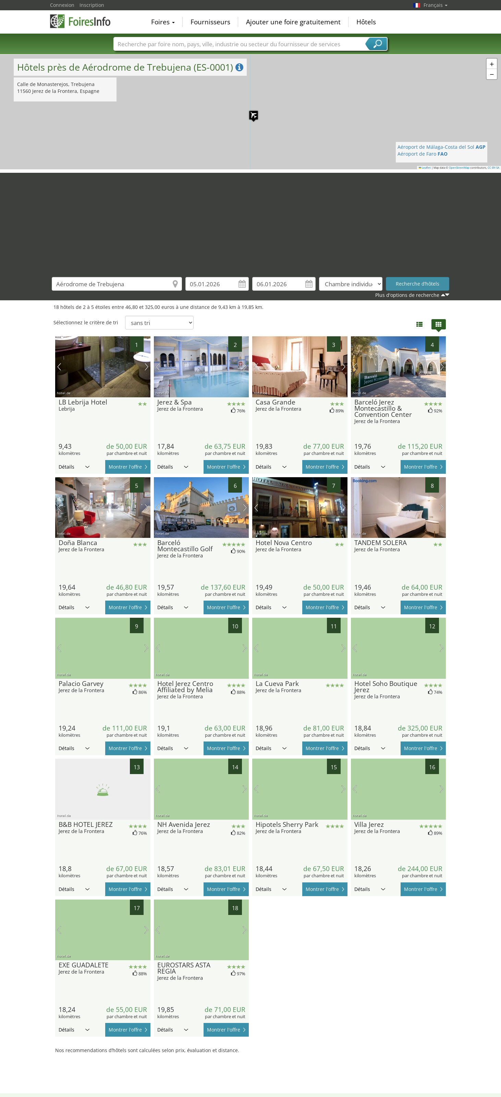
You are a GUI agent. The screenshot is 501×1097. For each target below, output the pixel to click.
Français (436, 5)
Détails (74, 466)
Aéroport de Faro (423, 153)
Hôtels (366, 21)
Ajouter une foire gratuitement (293, 21)
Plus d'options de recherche (407, 295)
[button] (250, 112)
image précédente (59, 367)
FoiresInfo (84, 21)
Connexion (62, 5)
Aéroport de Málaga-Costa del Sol (442, 147)
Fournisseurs (210, 21)
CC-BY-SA (493, 167)
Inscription (92, 5)
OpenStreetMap (459, 167)
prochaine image (146, 367)
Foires (163, 21)
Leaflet (425, 167)
